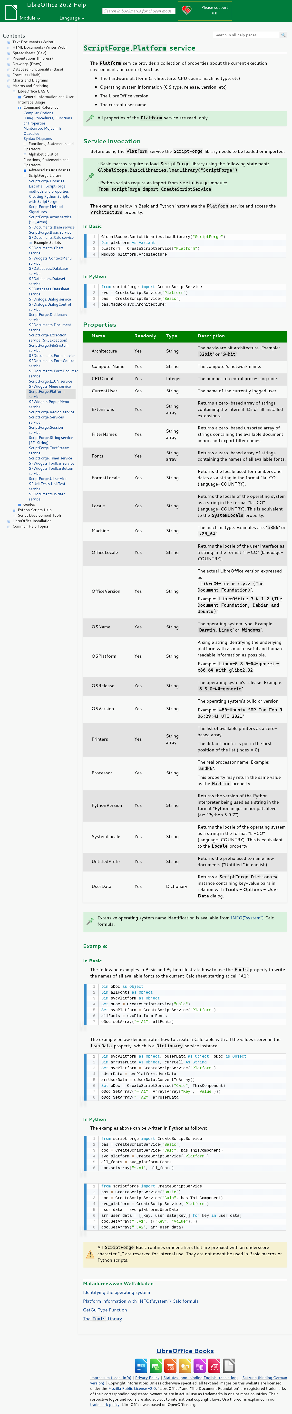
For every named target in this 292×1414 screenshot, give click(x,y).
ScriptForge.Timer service (50, 458)
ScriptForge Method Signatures (46, 209)
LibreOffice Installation (31, 520)
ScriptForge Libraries (46, 181)
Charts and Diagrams (30, 80)
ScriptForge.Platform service (47, 394)
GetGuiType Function (105, 1307)
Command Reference (40, 107)
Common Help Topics (30, 526)
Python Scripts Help (35, 509)
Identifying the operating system (116, 1289)
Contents (13, 35)
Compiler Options (38, 112)
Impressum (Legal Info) (110, 1374)
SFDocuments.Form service (52, 355)
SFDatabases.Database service (48, 271)
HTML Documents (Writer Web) (39, 47)
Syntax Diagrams (37, 138)
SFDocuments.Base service (52, 227)
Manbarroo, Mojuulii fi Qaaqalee (42, 131)
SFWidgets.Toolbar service (51, 463)
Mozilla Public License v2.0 (132, 1385)
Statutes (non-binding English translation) (200, 1374)
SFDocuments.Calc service (51, 237)
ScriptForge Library (45, 175)
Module (27, 17)
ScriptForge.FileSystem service (48, 348)
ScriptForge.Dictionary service (48, 317)
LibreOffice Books (185, 1347)
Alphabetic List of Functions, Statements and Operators (45, 159)
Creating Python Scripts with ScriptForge (49, 199)
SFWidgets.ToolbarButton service (51, 471)
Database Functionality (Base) (37, 69)
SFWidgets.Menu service (50, 386)
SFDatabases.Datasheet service (49, 291)
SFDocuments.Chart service (46, 250)
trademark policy (104, 1401)
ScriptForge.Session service (46, 430)
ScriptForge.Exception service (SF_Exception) (48, 338)
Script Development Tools (40, 515)
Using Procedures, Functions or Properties (47, 120)
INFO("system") (247, 917)
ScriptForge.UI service (48, 478)
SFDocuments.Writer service (47, 496)
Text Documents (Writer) (33, 41)
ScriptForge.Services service (46, 420)
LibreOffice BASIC (33, 91)
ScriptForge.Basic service (50, 232)
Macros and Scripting (30, 85)
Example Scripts (47, 242)
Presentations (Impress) (32, 58)
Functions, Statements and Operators (48, 146)
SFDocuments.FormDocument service (52, 373)
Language (69, 17)
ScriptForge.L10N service (50, 381)
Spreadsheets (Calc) (29, 52)
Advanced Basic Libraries (49, 170)
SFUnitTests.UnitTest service (47, 486)
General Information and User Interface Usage (46, 99)
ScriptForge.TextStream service (49, 450)
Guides (29, 504)
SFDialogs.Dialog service (50, 299)
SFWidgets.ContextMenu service (50, 261)
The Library (102, 1315)
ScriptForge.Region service (51, 412)
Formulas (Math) (26, 74)
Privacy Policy (147, 1374)
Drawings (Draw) (26, 63)
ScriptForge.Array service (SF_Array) (50, 219)
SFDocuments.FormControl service (52, 363)
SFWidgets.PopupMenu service (49, 404)
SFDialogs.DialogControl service (50, 307)
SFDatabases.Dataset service (47, 281)
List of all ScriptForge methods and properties (49, 189)
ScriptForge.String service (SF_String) (51, 440)
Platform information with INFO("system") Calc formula (141, 1298)
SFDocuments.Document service (50, 327)
